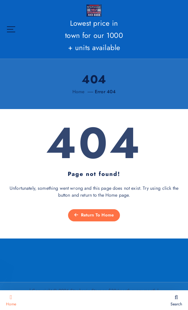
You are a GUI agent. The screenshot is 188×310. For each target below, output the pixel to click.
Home (78, 91)
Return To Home (94, 215)
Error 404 (105, 91)
